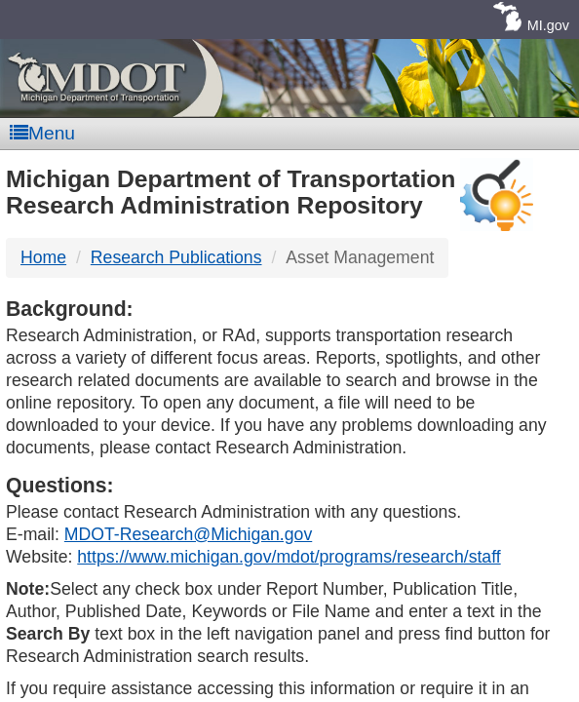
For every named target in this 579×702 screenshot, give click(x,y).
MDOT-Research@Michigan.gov (188, 534)
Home (43, 257)
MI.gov (548, 25)
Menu (42, 133)
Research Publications (176, 257)
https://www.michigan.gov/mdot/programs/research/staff (288, 556)
